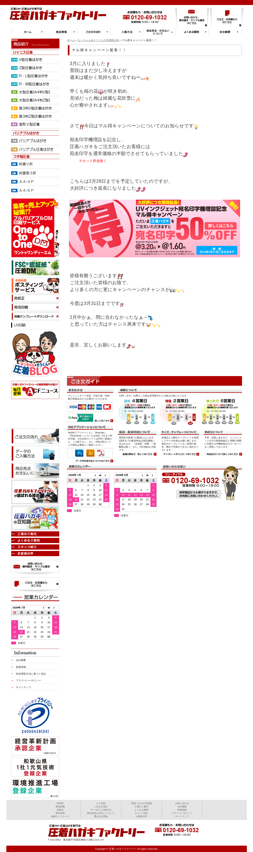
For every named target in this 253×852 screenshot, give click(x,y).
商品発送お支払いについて (101, 813)
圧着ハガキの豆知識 (141, 803)
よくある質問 (141, 810)
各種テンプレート (60, 816)
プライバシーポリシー (28, 680)
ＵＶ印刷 (100, 803)
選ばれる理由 (101, 816)
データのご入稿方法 (100, 810)
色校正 (60, 810)
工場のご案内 (141, 806)
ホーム (71, 40)
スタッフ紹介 (141, 813)
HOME (60, 803)
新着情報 (21, 667)
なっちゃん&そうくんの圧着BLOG (98, 40)
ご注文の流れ (101, 806)
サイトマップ (23, 687)
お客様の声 (141, 816)
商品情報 (60, 806)
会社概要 (21, 660)
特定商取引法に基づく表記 (31, 673)
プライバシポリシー (182, 813)
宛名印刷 (60, 813)
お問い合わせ (182, 803)
